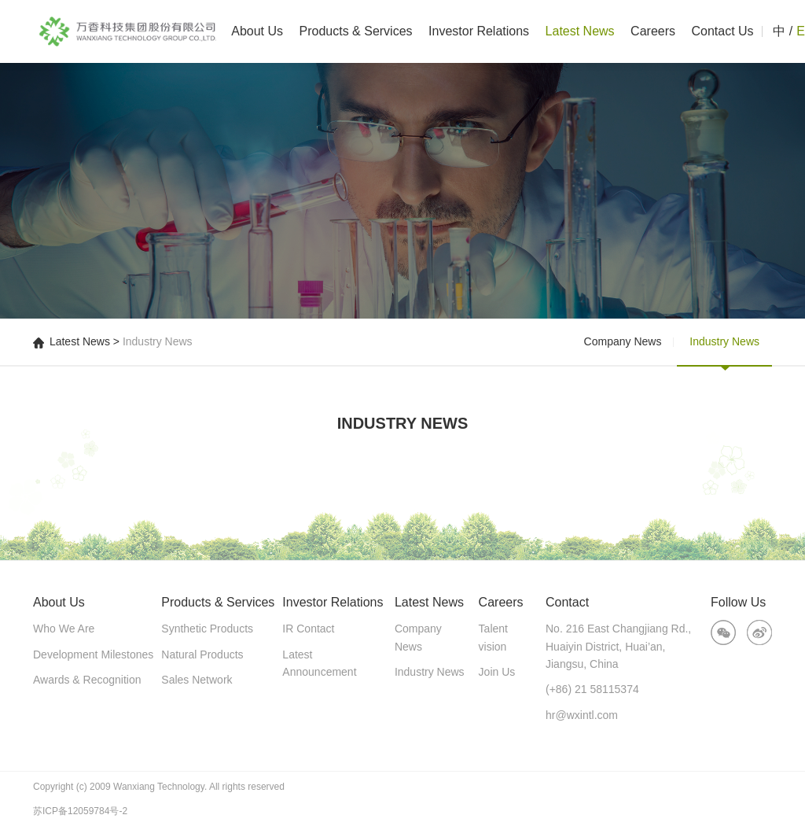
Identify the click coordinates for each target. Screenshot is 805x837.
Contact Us (722, 31)
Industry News (724, 341)
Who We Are (63, 628)
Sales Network (196, 679)
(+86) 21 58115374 (592, 689)
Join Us (497, 672)
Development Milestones (93, 654)
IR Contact (308, 628)
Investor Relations (478, 31)
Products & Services (356, 31)
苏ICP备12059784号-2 (80, 811)
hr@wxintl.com (582, 715)
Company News (623, 341)
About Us (257, 31)
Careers (652, 31)
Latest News (580, 31)
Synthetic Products (207, 628)
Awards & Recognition (87, 679)
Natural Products (202, 654)
